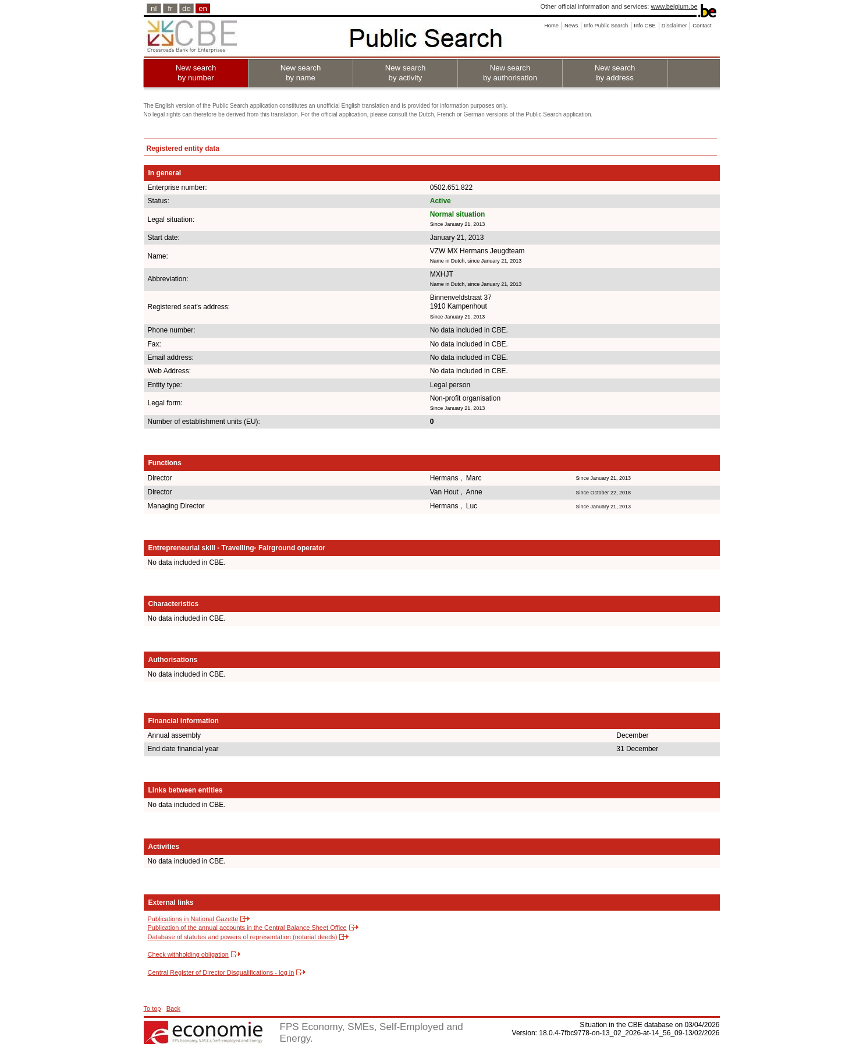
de (186, 8)
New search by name (300, 72)
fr (170, 8)
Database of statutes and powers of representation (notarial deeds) (243, 936)
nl (154, 8)
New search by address (615, 72)
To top (152, 1008)
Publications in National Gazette (193, 918)
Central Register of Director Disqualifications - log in (221, 972)
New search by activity (405, 72)
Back (173, 1008)
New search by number (196, 72)
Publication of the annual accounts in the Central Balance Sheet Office (247, 927)
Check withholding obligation (188, 954)
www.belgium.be (674, 6)
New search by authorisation (510, 72)
